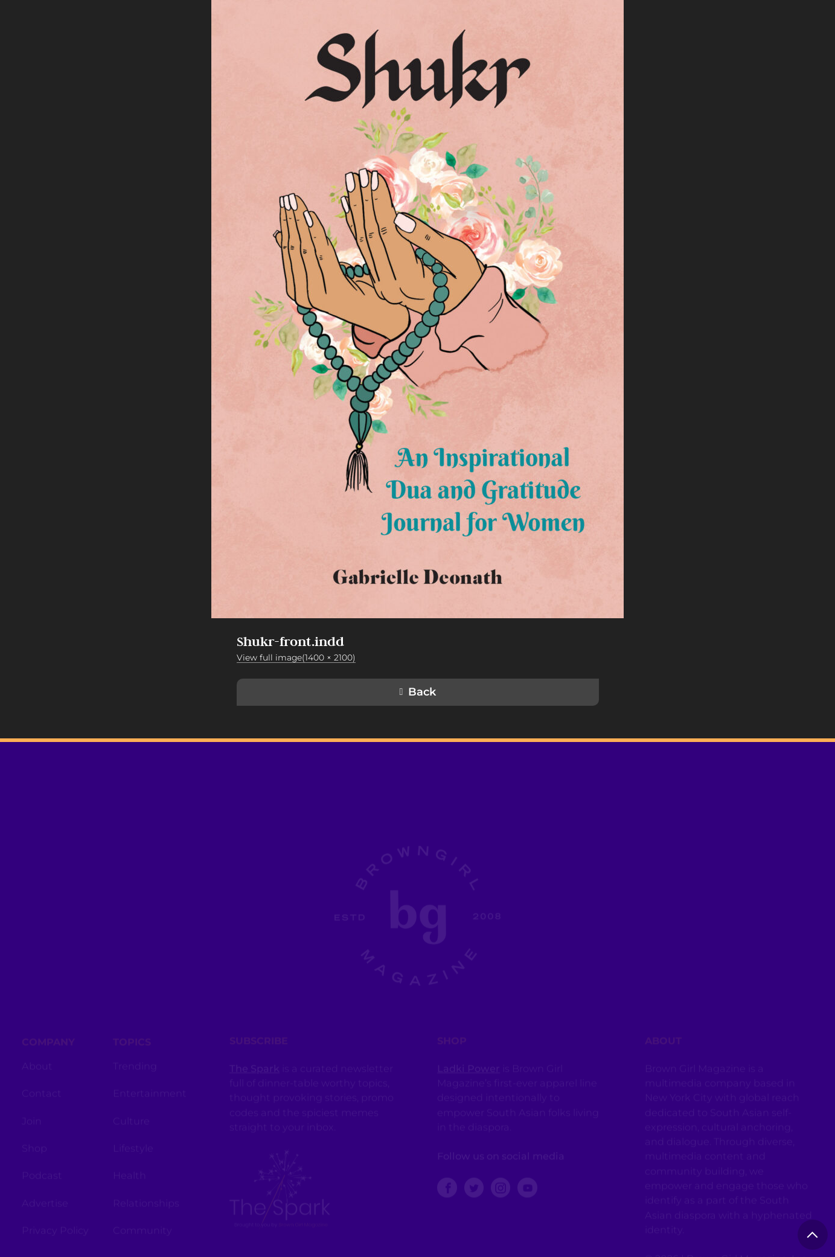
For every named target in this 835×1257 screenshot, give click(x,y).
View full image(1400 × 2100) (296, 657)
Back (422, 692)
